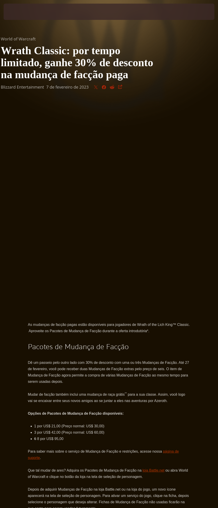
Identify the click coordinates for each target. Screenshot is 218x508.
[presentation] (17, 12)
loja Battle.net (153, 257)
